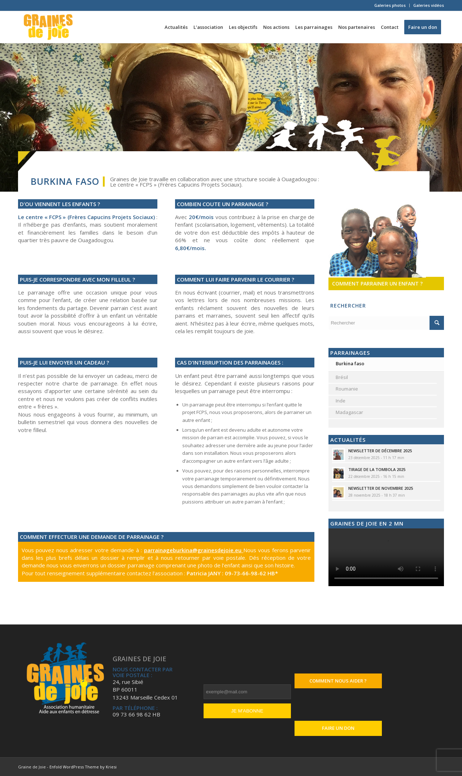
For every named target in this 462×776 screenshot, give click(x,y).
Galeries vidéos (428, 5)
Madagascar (349, 412)
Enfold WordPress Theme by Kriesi (83, 767)
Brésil (342, 377)
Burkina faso (350, 363)
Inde (340, 400)
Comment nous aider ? (338, 680)
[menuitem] (390, 5)
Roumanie (347, 388)
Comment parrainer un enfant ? (377, 283)
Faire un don (338, 728)
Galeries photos (390, 5)
